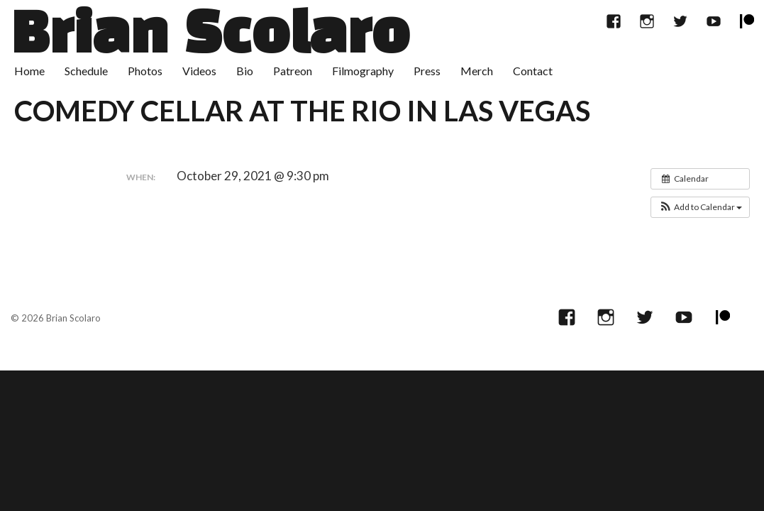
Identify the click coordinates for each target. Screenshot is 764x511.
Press (427, 70)
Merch (476, 70)
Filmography (363, 70)
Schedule (86, 70)
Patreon (292, 70)
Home (29, 70)
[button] (700, 207)
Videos (199, 70)
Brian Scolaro (210, 37)
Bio (244, 70)
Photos (145, 70)
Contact (533, 70)
